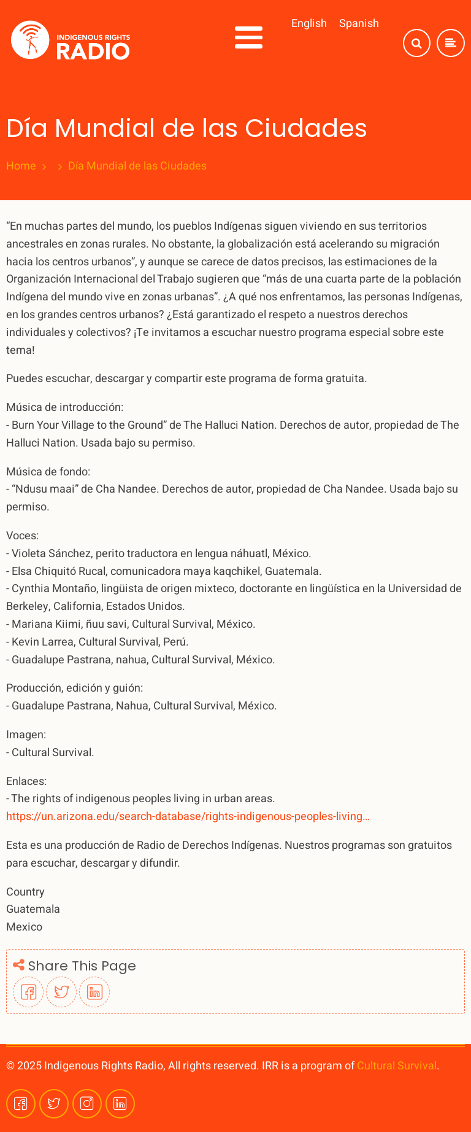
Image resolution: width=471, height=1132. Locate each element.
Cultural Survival (397, 1066)
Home (21, 166)
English (309, 23)
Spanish (359, 23)
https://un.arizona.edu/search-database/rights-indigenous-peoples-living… (188, 816)
